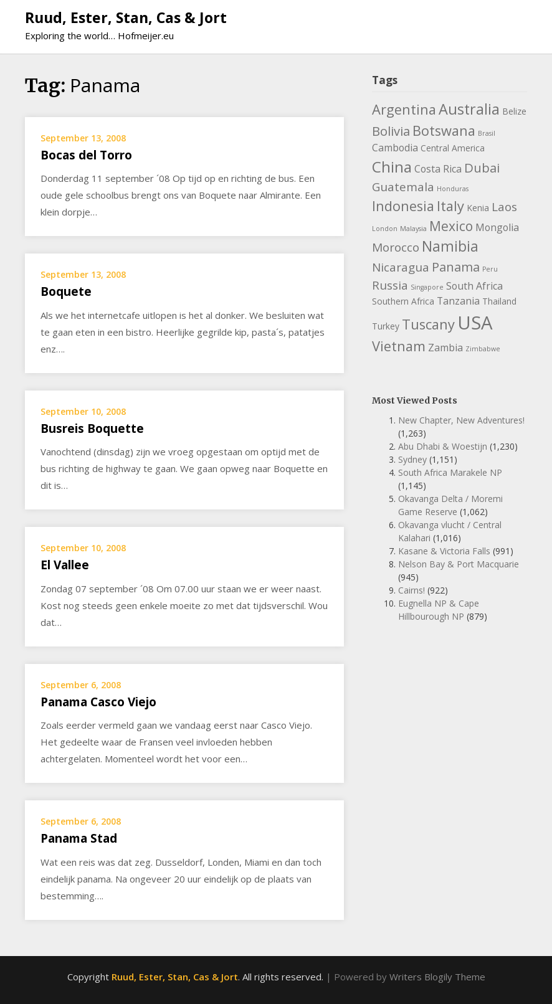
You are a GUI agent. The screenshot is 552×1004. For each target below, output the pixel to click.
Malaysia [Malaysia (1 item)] (413, 228)
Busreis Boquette (92, 428)
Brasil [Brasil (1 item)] (486, 133)
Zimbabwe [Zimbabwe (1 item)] (482, 348)
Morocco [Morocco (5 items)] (395, 247)
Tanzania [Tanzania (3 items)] (458, 301)
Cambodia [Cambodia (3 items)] (395, 147)
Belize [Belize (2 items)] (514, 111)
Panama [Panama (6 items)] (456, 266)
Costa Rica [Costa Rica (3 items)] (438, 169)
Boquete (66, 291)
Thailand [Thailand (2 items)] (499, 301)
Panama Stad (78, 838)
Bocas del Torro (86, 155)
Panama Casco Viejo (98, 702)
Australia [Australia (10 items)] (469, 109)
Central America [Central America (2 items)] (453, 148)
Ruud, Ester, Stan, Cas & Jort (126, 17)
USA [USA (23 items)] (475, 322)
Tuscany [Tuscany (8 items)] (428, 324)
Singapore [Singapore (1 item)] (427, 287)
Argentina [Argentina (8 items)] (404, 109)
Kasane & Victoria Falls (444, 551)
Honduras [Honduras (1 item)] (453, 188)
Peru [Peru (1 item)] (490, 269)
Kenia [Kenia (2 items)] (478, 208)
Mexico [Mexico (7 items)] (451, 226)
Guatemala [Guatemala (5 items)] (403, 187)
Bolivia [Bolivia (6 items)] (391, 131)
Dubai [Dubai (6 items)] (482, 167)
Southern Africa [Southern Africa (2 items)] (403, 301)
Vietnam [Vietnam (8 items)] (399, 346)
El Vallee (64, 565)
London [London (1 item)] (384, 228)
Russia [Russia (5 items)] (390, 285)
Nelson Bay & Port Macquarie (458, 564)
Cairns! (411, 590)
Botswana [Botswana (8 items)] (443, 130)
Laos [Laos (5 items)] (504, 207)
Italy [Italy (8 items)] (450, 206)
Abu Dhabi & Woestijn (442, 446)
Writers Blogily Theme (437, 976)
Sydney (412, 459)
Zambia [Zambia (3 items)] (445, 347)
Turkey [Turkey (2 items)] (385, 326)
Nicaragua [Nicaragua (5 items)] (400, 267)
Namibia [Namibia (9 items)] (450, 246)
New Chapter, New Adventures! (461, 420)
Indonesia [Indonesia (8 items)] (403, 206)
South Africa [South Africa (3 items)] (474, 286)
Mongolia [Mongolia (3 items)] (497, 227)
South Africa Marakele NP (450, 472)
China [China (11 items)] (392, 166)
